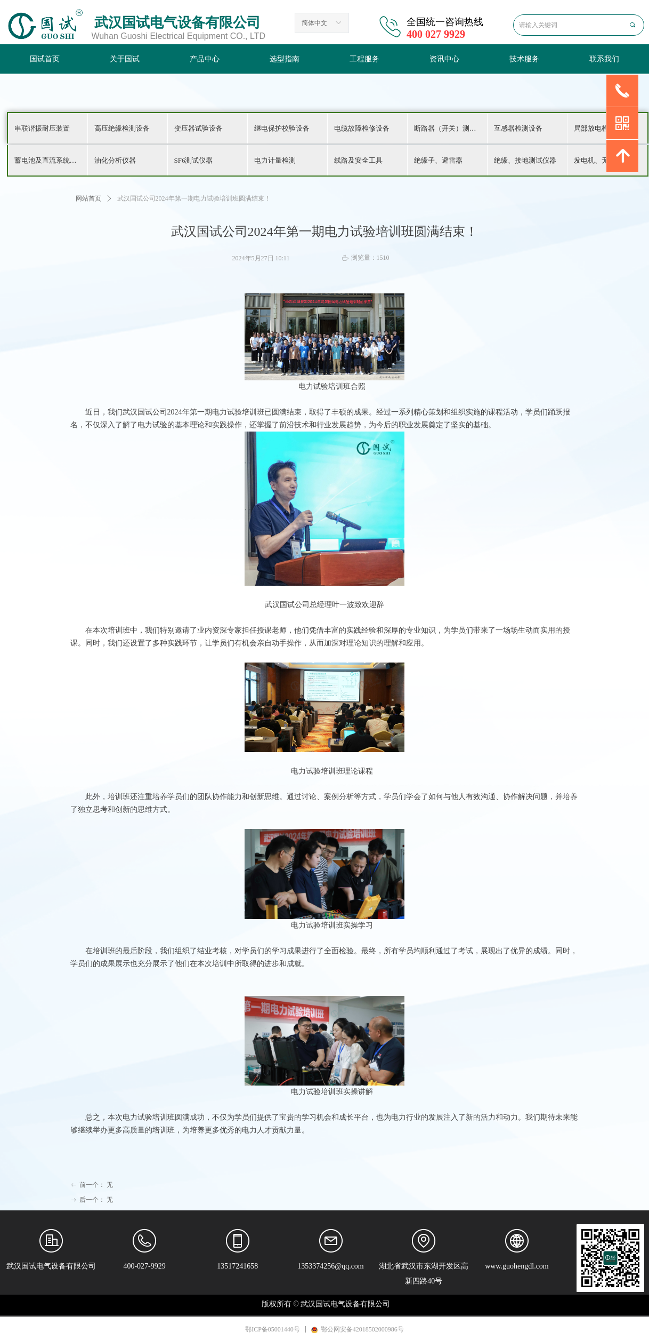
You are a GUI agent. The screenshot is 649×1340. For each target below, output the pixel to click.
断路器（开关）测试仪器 (450, 128)
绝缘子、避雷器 (438, 160)
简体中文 (314, 23)
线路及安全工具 (358, 160)
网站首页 (88, 198)
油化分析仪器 (115, 160)
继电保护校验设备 (282, 128)
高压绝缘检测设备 (122, 128)
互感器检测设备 (518, 128)
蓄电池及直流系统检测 (49, 160)
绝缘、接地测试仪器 (525, 160)
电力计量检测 (275, 160)
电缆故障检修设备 (362, 128)
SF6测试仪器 (193, 160)
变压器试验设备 (198, 128)
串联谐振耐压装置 (42, 128)
